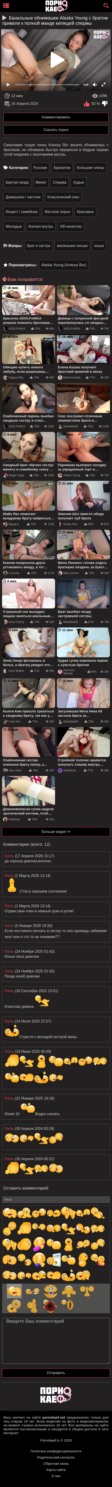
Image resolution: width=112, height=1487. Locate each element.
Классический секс (63, 197)
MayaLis (11, 524)
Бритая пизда (17, 182)
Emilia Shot (67, 524)
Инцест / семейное (22, 212)
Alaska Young (69, 475)
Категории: (19, 168)
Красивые (85, 212)
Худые (78, 182)
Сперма (59, 182)
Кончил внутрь (40, 226)
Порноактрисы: (22, 265)
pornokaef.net (53, 1417)
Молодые (14, 226)
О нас (56, 1476)
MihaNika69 (68, 426)
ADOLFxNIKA (14, 328)
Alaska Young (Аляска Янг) (63, 265)
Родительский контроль (56, 1457)
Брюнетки (62, 168)
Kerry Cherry (13, 622)
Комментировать (56, 117)
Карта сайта (56, 1470)
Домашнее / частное (23, 197)
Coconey (11, 573)
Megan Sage (13, 475)
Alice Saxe (12, 770)
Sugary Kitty (13, 377)
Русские (40, 168)
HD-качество (71, 226)
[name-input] (56, 1199)
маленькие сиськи (72, 246)
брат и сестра (38, 246)
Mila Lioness (68, 573)
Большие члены (90, 168)
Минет (41, 182)
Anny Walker (13, 671)
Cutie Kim (11, 721)
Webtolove (67, 770)
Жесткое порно (57, 212)
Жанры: (15, 246)
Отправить (56, 1373)
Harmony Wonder (66, 672)
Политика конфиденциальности (56, 1451)
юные (99, 246)
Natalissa (11, 819)
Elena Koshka (69, 377)
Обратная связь (56, 1463)
